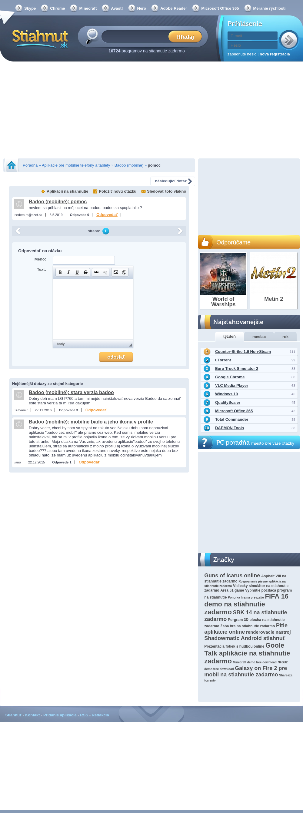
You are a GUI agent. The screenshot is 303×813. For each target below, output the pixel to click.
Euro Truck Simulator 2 (236, 368)
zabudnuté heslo (242, 54)
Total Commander (231, 419)
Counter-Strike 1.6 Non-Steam (243, 351)
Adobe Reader (173, 8)
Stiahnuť (13, 715)
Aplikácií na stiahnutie (67, 191)
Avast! (117, 8)
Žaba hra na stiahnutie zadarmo (247, 626)
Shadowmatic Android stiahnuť (244, 638)
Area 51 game (232, 590)
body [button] (61, 344)
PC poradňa (255, 442)
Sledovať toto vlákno (166, 191)
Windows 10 (226, 394)
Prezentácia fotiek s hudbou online (234, 646)
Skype (30, 8)
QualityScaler (227, 402)
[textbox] (137, 36)
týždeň (229, 336)
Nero (141, 8)
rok (285, 336)
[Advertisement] (151, 110)
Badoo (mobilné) (129, 165)
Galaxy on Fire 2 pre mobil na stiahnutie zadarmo (245, 671)
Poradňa (30, 165)
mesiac (259, 336)
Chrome (57, 8)
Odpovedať (107, 214)
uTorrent (223, 360)
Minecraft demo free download (254, 662)
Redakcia (100, 715)
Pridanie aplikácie (60, 715)
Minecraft (88, 8)
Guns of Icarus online (232, 575)
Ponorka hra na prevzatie (246, 597)
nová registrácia (275, 54)
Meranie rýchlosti (269, 8)
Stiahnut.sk (39, 38)
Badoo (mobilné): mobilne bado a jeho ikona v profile (91, 421)
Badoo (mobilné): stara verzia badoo (71, 392)
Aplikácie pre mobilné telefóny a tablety (76, 165)
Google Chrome (230, 377)
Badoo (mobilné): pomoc (58, 201)
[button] (60, 272)
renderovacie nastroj (268, 632)
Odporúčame (233, 242)
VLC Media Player (231, 385)
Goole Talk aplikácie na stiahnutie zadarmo (247, 653)
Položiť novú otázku (117, 191)
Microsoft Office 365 (220, 8)
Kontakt (32, 715)
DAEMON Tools (229, 428)
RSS (84, 715)
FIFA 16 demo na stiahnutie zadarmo (246, 604)
